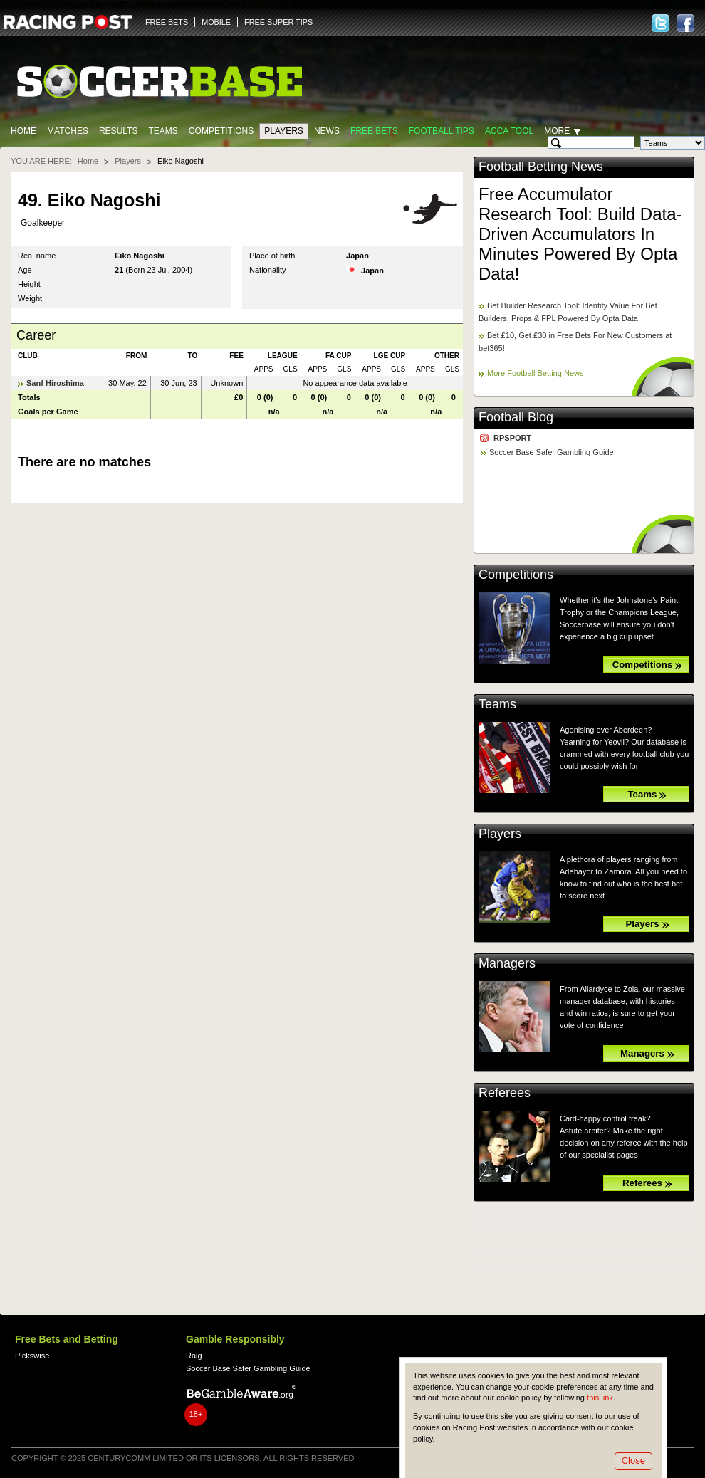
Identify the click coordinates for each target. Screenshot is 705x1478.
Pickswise (32, 1355)
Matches (67, 131)
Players (283, 131)
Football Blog (516, 417)
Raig (194, 1355)
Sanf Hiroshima (55, 383)
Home (23, 131)
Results (118, 131)
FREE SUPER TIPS (278, 22)
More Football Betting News (535, 373)
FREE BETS (166, 22)
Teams (162, 131)
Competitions (221, 131)
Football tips (441, 131)
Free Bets (374, 131)
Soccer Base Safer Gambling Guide (551, 452)
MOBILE (216, 22)
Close (633, 1460)
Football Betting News (541, 166)
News (327, 131)
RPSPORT (512, 438)
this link (600, 1397)
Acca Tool (509, 131)
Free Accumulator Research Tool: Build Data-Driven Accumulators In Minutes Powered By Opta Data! (580, 233)
